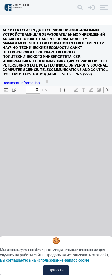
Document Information (22, 83)
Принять (56, 270)
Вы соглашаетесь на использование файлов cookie (44, 260)
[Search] (80, 7)
